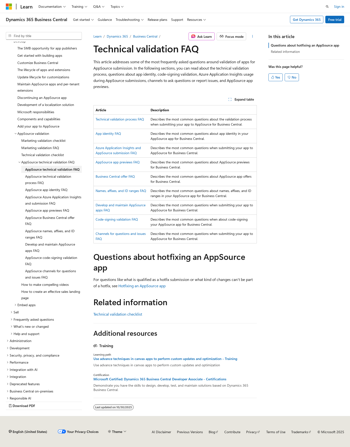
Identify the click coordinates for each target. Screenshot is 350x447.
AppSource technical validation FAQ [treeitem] (52, 169)
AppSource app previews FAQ (118, 162)
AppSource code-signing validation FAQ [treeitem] (51, 260)
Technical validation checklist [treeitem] (42, 154)
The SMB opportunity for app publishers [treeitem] (47, 48)
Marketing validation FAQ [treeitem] (40, 147)
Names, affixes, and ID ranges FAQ (121, 190)
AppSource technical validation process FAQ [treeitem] (48, 179)
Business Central (145, 36)
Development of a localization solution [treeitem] (45, 104)
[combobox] (44, 36)
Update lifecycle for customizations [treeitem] (43, 77)
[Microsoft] (9, 6)
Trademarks (299, 432)
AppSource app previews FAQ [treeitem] (47, 210)
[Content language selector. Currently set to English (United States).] (28, 432)
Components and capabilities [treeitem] (38, 119)
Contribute (232, 432)
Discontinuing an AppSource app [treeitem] (42, 97)
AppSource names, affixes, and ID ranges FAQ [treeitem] (50, 234)
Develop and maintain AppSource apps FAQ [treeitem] (50, 247)
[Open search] (327, 6)
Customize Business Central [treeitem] (37, 62)
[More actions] (252, 36)
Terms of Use (275, 432)
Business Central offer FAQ (115, 176)
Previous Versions (190, 432)
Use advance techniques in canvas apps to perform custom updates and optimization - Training (165, 359)
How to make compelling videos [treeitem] (45, 284)
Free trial (335, 19)
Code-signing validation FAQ (117, 219)
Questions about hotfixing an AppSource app (305, 45)
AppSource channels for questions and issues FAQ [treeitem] (50, 274)
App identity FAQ (108, 133)
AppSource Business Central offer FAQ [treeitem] (50, 220)
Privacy (251, 432)
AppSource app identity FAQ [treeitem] (46, 189)
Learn (97, 36)
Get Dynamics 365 (307, 19)
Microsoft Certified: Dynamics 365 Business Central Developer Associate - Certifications (159, 379)
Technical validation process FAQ (120, 119)
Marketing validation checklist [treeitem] (43, 140)
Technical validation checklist (117, 314)
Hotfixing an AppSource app (142, 285)
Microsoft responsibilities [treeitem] (35, 112)
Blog (212, 432)
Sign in (339, 6)
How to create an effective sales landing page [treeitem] (50, 294)
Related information (285, 51)
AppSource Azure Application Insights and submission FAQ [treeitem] (53, 200)
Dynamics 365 (117, 36)
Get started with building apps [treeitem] (39, 55)
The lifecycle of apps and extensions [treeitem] (43, 69)
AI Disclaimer (161, 432)
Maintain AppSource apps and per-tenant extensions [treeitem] (48, 87)
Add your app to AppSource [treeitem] (38, 126)
